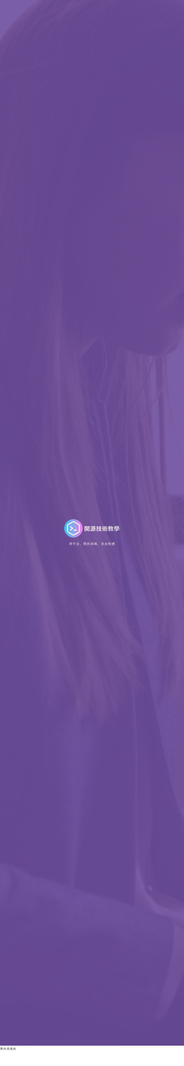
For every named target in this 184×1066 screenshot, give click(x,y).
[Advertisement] (52, 1057)
